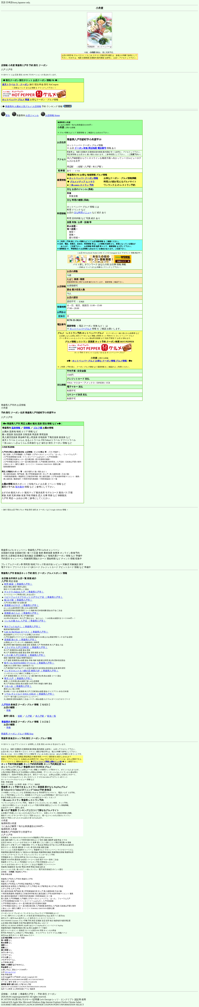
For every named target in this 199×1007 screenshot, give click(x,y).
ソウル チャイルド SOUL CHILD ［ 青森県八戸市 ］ (29, 694)
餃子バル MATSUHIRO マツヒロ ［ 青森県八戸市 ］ (29, 663)
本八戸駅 (39, 716)
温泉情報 (15, 428)
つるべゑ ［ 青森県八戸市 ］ (18, 686)
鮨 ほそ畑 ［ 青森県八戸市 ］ (18, 600)
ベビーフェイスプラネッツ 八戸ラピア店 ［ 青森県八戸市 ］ (33, 597)
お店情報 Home (50, 115)
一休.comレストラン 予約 (81, 185)
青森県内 (5, 722)
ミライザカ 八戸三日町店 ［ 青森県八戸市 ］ (26, 647)
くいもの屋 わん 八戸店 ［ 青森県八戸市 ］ (25, 621)
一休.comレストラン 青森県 (14, 800)
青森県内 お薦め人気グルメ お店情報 (23, 106)
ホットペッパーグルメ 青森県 (15, 767)
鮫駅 (20, 716)
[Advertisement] (18, 528)
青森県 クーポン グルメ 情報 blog (17, 734)
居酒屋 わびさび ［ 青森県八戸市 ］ (21, 605)
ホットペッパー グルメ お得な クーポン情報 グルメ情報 (99, 361)
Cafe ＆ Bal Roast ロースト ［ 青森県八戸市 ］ (26, 632)
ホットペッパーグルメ (80, 329)
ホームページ (10, 972)
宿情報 (26, 428)
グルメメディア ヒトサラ (82, 181)
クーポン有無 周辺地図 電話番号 (90, 148)
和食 (8, 710)
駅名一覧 (51, 716)
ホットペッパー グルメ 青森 (15, 99)
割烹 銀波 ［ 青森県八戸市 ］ (18, 584)
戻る (5, 115)
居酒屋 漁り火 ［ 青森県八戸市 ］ (20, 639)
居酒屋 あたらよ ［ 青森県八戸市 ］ (21, 613)
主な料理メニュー (82, 212)
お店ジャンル (32, 115)
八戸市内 (5, 704)
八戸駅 (28, 716)
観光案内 (19, 487)
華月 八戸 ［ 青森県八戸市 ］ (18, 678)
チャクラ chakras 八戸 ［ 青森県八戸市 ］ (24, 592)
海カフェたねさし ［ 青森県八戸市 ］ (22, 626)
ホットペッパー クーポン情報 (83, 178)
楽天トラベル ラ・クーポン (15, 84)
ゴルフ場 (37, 428)
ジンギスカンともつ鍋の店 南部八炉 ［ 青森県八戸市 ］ (31, 671)
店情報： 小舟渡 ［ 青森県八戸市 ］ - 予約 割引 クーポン (28, 994)
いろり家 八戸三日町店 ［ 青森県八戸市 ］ (25, 655)
